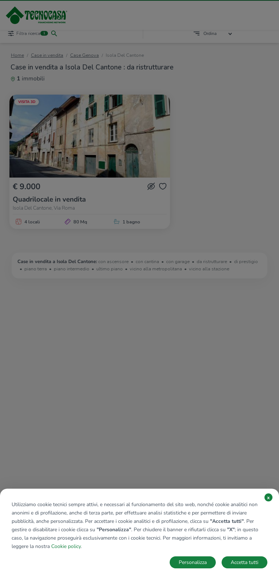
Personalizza (193, 562)
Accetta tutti (244, 562)
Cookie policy (66, 546)
